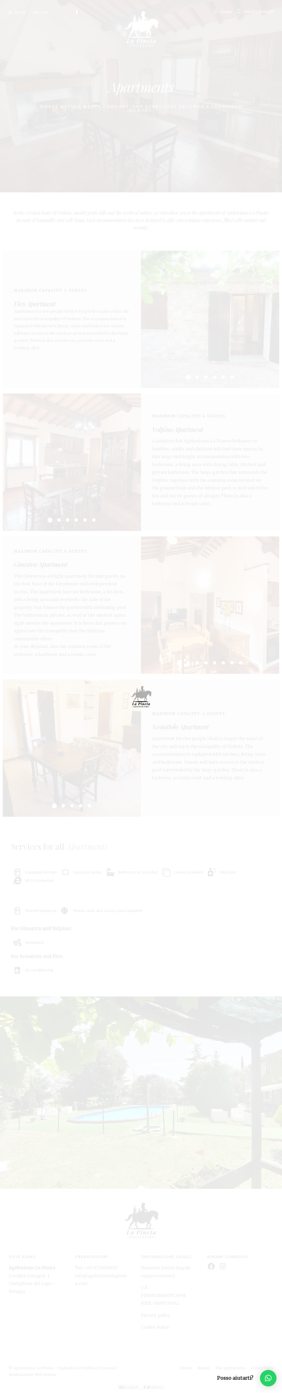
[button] (268, 1378)
